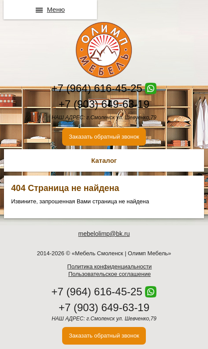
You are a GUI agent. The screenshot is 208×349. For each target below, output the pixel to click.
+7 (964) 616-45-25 (97, 88)
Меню (56, 9)
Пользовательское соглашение (109, 274)
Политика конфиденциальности (109, 266)
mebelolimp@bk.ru (104, 233)
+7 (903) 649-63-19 (104, 104)
